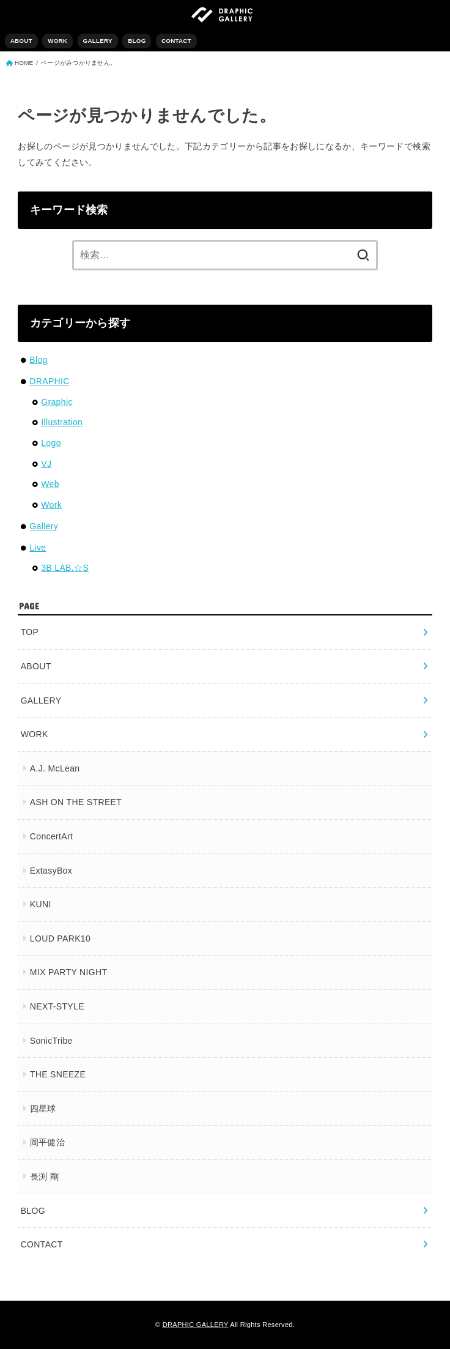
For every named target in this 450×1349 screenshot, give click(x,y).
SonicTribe (51, 1041)
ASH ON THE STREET (76, 802)
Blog (38, 360)
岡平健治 (47, 1142)
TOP (30, 632)
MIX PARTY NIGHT (69, 972)
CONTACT (176, 40)
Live (37, 547)
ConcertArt (51, 836)
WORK (57, 40)
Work (51, 505)
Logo (51, 443)
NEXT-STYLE (57, 1006)
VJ (46, 464)
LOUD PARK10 (60, 938)
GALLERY (97, 40)
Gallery (43, 526)
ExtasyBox (51, 870)
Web (50, 484)
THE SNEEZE (58, 1074)
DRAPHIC (49, 381)
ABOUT (21, 40)
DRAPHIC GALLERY (196, 1324)
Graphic (56, 402)
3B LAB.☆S (65, 568)
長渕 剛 (44, 1176)
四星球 (43, 1108)
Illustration (62, 422)
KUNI (40, 904)
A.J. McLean (55, 768)
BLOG (137, 40)
